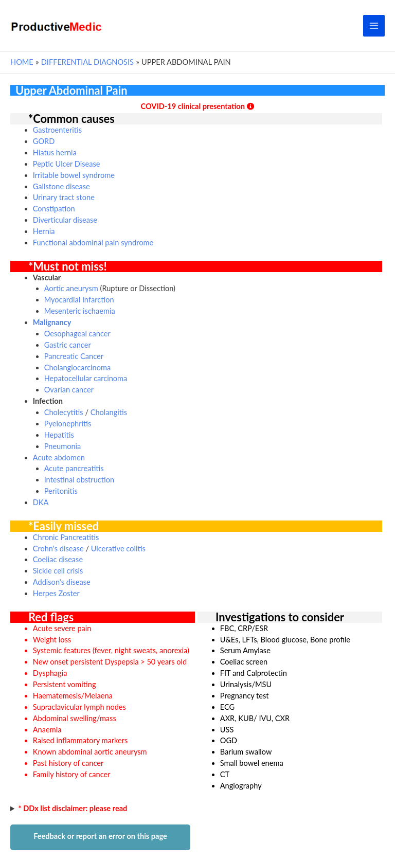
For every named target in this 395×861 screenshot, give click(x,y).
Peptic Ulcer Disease (66, 163)
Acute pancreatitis (74, 468)
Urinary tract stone (64, 197)
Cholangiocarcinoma (77, 367)
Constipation (54, 208)
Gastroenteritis (57, 129)
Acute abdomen (59, 457)
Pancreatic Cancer (73, 356)
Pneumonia (62, 446)
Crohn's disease (58, 548)
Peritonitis (61, 491)
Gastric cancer (67, 344)
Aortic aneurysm (71, 288)
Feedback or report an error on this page (100, 836)
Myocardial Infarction (79, 299)
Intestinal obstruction (79, 479)
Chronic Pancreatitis (66, 537)
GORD (44, 141)
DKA (41, 502)
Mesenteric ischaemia (79, 311)
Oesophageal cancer (77, 333)
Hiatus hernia (55, 152)
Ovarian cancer (69, 389)
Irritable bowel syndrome (74, 175)
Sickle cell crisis (58, 570)
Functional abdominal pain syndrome (93, 242)
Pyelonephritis (68, 423)
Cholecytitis (63, 412)
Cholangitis (109, 412)
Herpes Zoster (56, 593)
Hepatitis (59, 434)
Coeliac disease (58, 559)
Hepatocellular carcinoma (86, 378)
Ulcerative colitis (118, 548)
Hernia (44, 231)
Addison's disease (62, 582)
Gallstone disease (61, 186)
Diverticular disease (65, 220)
